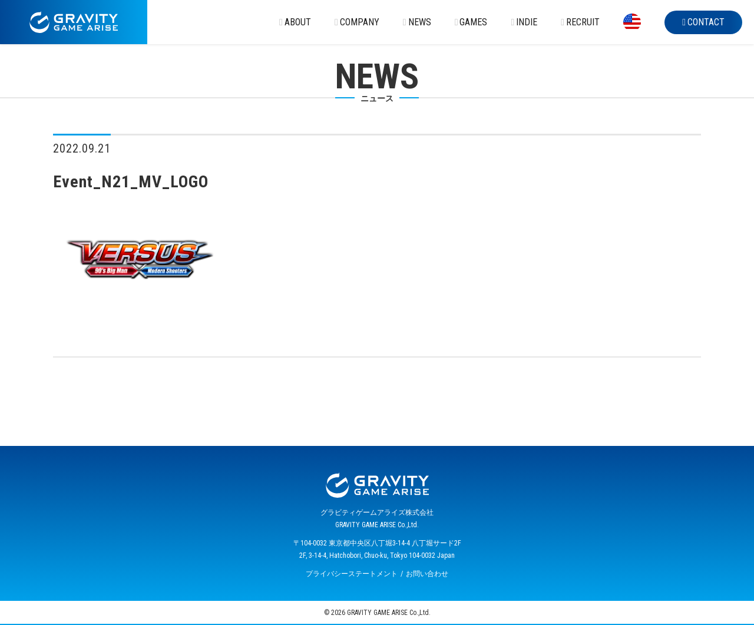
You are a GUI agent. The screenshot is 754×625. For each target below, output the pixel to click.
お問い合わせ (427, 574)
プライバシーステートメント (352, 574)
